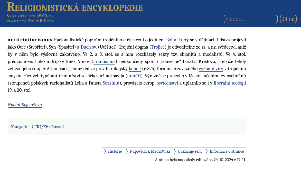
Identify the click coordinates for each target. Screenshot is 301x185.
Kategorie (19, 126)
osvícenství (167, 83)
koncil (135, 68)
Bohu (171, 40)
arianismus (104, 61)
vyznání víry (211, 68)
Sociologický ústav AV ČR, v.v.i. (31, 15)
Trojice (158, 47)
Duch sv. (89, 47)
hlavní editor (16, 20)
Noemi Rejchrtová (25, 104)
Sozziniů (111, 83)
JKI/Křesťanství (49, 126)
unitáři (134, 76)
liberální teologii (230, 83)
